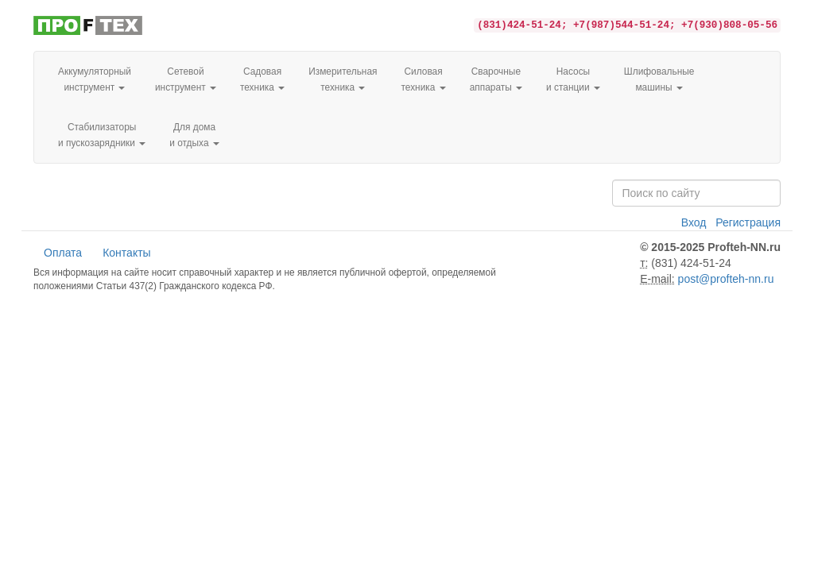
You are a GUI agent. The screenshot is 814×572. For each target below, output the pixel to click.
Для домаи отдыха (194, 135)
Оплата (63, 252)
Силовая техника (423, 79)
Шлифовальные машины (659, 79)
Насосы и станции (573, 79)
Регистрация (748, 222)
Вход (694, 222)
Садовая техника (262, 79)
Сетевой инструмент (185, 79)
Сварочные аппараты (496, 79)
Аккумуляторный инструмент (94, 79)
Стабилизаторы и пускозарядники (101, 135)
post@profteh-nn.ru (726, 278)
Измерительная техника (342, 79)
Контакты (126, 252)
